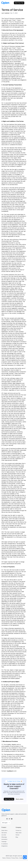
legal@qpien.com (11, 771)
